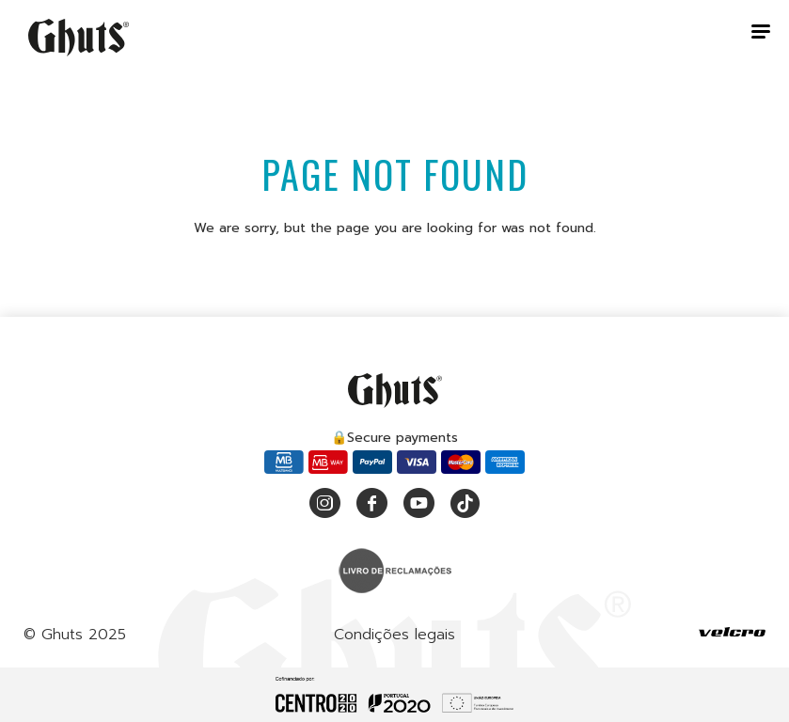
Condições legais (394, 634)
